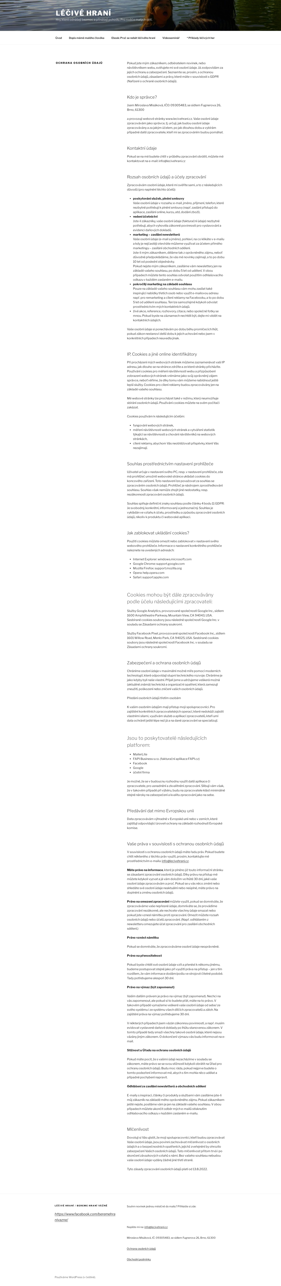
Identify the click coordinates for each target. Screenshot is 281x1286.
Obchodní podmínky (139, 1259)
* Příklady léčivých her (201, 37)
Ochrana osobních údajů (141, 1248)
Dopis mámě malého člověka (86, 37)
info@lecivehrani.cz (175, 861)
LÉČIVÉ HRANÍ (83, 13)
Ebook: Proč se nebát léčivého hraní (133, 37)
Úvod (58, 37)
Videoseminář (171, 37)
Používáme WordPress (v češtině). (75, 1277)
